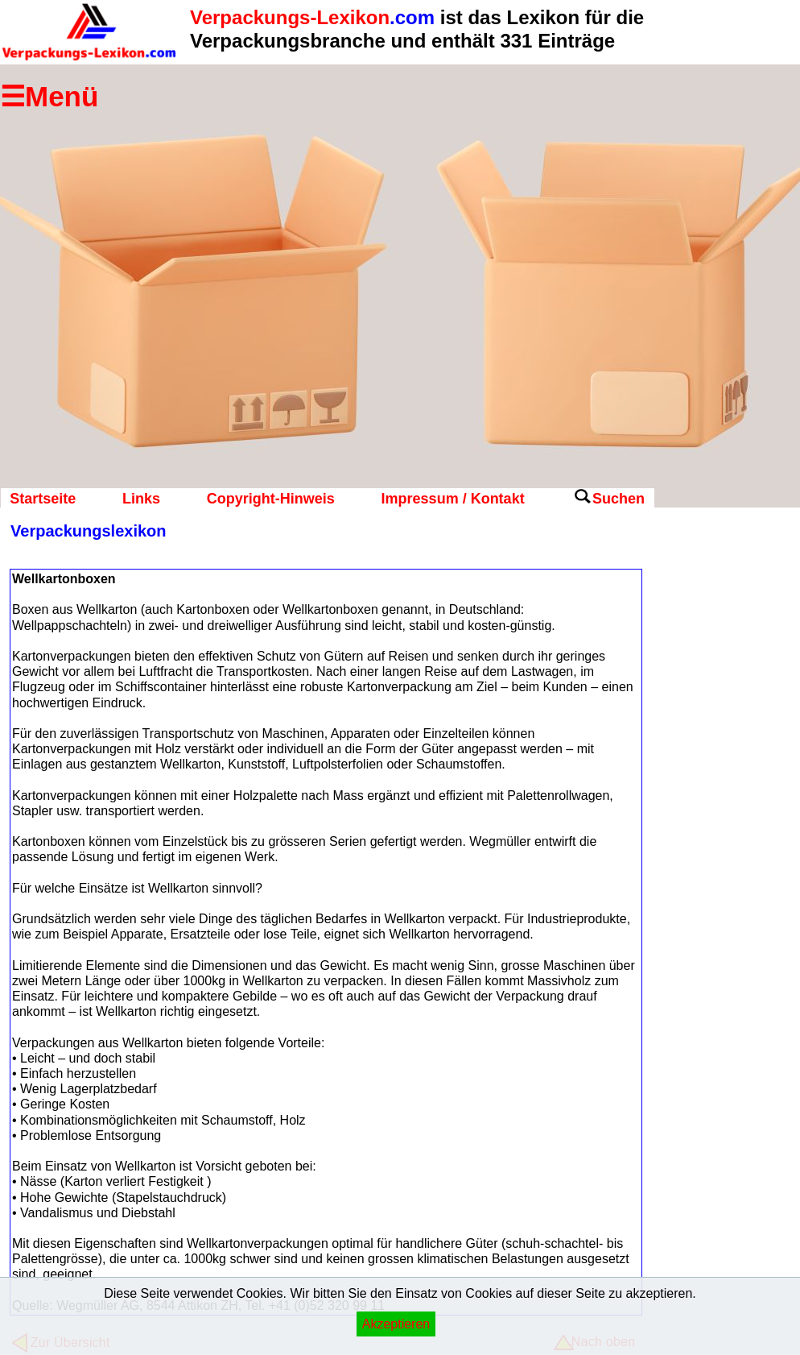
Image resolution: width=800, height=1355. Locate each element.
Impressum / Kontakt (453, 499)
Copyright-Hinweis (271, 499)
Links (141, 499)
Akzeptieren (396, 1324)
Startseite (43, 499)
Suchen (618, 499)
